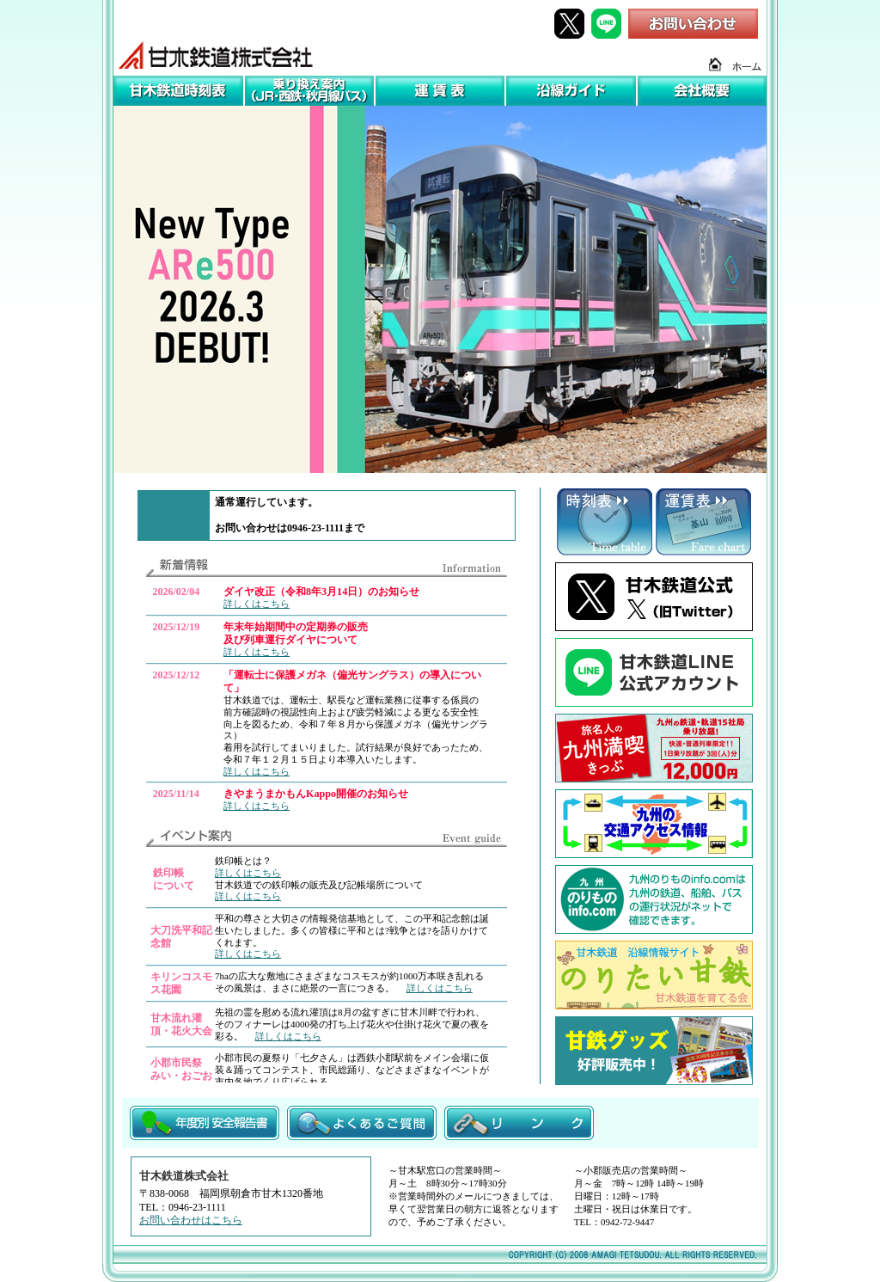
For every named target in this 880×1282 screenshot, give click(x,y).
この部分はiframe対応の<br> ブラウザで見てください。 (327, 516)
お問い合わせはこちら (190, 1220)
